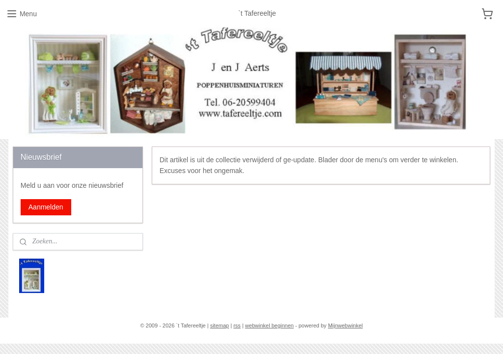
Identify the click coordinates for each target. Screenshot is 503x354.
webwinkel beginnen (269, 325)
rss (237, 325)
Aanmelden (45, 207)
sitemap (219, 325)
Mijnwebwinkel (345, 325)
